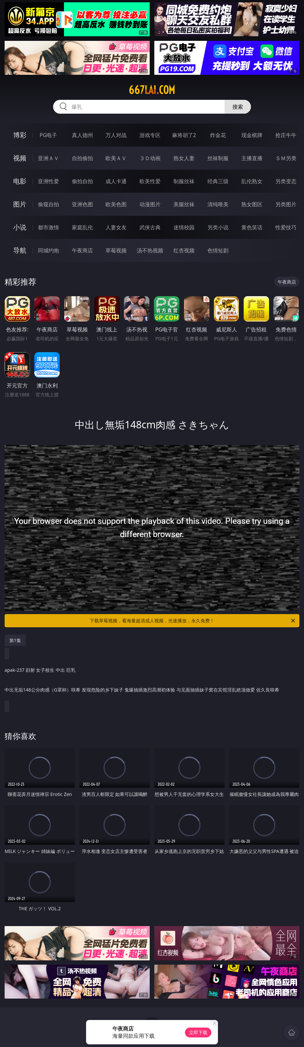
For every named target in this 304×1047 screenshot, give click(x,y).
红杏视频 (184, 250)
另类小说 (217, 227)
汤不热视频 (150, 250)
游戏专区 (150, 135)
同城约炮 (48, 250)
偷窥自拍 (48, 204)
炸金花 (218, 135)
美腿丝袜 (184, 204)
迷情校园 (184, 227)
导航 (19, 250)
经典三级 (217, 181)
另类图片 (285, 204)
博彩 (19, 134)
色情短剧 (217, 250)
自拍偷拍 (82, 158)
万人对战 (116, 135)
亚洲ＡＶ (48, 158)
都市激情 (48, 227)
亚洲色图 (82, 204)
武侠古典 (150, 227)
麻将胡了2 (184, 135)
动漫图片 (150, 204)
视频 (19, 158)
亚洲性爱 (48, 181)
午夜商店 (82, 250)
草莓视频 (116, 250)
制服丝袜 (184, 181)
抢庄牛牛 (285, 135)
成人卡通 (116, 181)
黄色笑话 (251, 227)
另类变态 (285, 181)
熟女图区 (251, 204)
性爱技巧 (285, 227)
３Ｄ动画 (150, 158)
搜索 (237, 106)
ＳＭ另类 (285, 158)
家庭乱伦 (82, 227)
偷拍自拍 (82, 181)
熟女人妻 (184, 158)
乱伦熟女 (251, 181)
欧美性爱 (150, 181)
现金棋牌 (251, 135)
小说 (19, 227)
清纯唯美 (217, 204)
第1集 (15, 640)
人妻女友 (116, 227)
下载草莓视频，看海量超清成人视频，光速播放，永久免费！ (193, 621)
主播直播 (251, 158)
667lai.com (152, 90)
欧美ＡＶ (116, 158)
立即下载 (198, 1032)
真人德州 (82, 135)
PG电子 (48, 135)
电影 (19, 181)
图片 (19, 204)
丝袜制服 (217, 158)
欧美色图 (116, 204)
